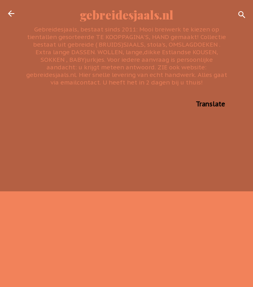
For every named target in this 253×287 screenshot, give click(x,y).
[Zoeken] (242, 16)
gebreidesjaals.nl (126, 14)
